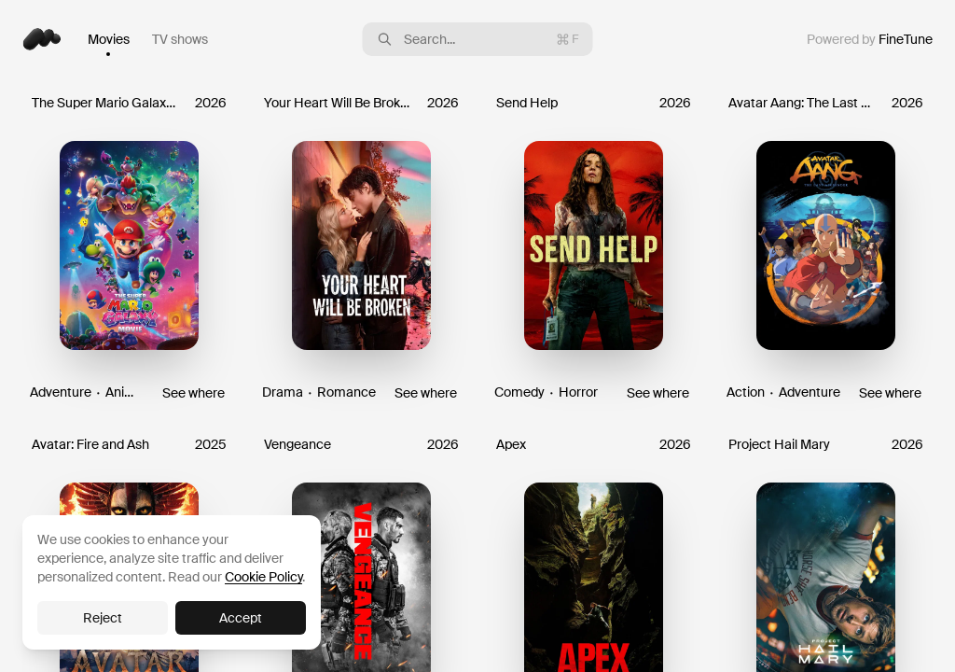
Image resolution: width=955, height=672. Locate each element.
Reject (102, 617)
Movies (109, 39)
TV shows (180, 39)
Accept (240, 617)
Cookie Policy (263, 576)
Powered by (870, 39)
